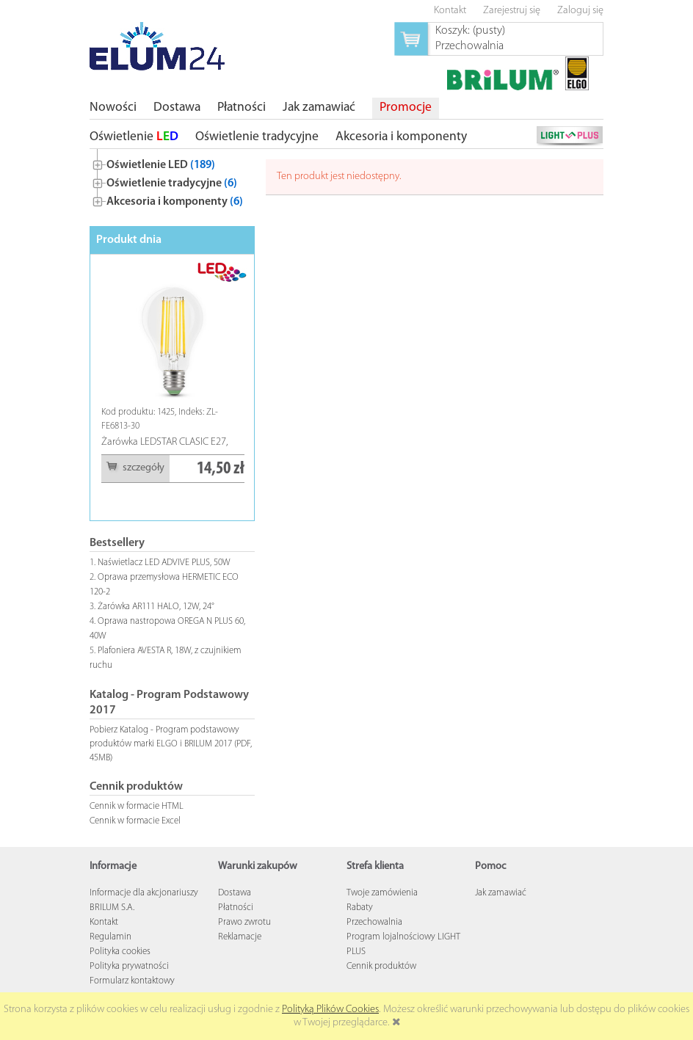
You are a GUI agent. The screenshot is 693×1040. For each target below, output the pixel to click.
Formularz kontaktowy (132, 981)
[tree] (172, 180)
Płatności (235, 907)
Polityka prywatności (129, 966)
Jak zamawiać (500, 893)
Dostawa (234, 893)
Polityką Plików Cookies (330, 1009)
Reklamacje (239, 937)
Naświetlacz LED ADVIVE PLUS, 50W (164, 562)
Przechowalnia (374, 922)
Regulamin (110, 937)
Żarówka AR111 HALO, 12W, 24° (156, 606)
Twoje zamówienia (382, 893)
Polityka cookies (120, 951)
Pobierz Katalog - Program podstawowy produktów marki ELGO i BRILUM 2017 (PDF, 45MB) (171, 744)
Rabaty (359, 907)
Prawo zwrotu (244, 922)
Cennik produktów (381, 966)
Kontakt (104, 922)
